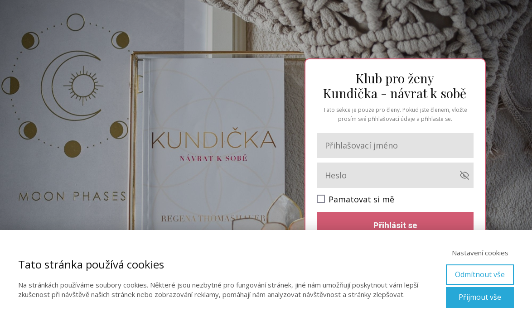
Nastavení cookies (480, 252)
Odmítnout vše (480, 274)
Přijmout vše (480, 297)
